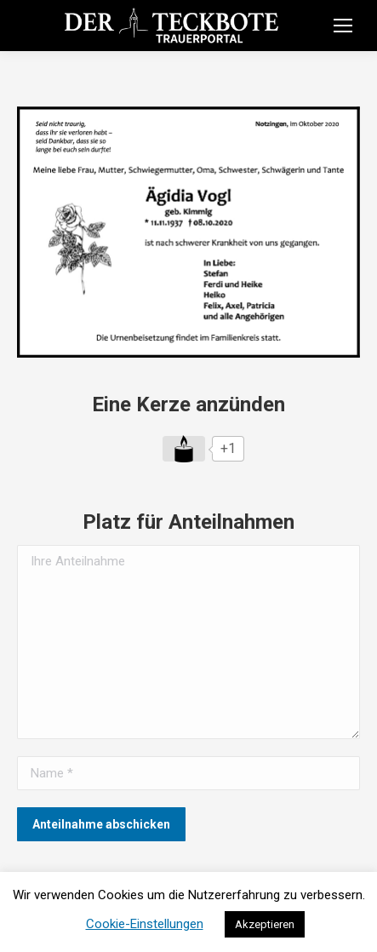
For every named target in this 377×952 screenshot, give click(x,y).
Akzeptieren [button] (264, 924)
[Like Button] (184, 449)
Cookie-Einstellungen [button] (144, 924)
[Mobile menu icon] (343, 26)
